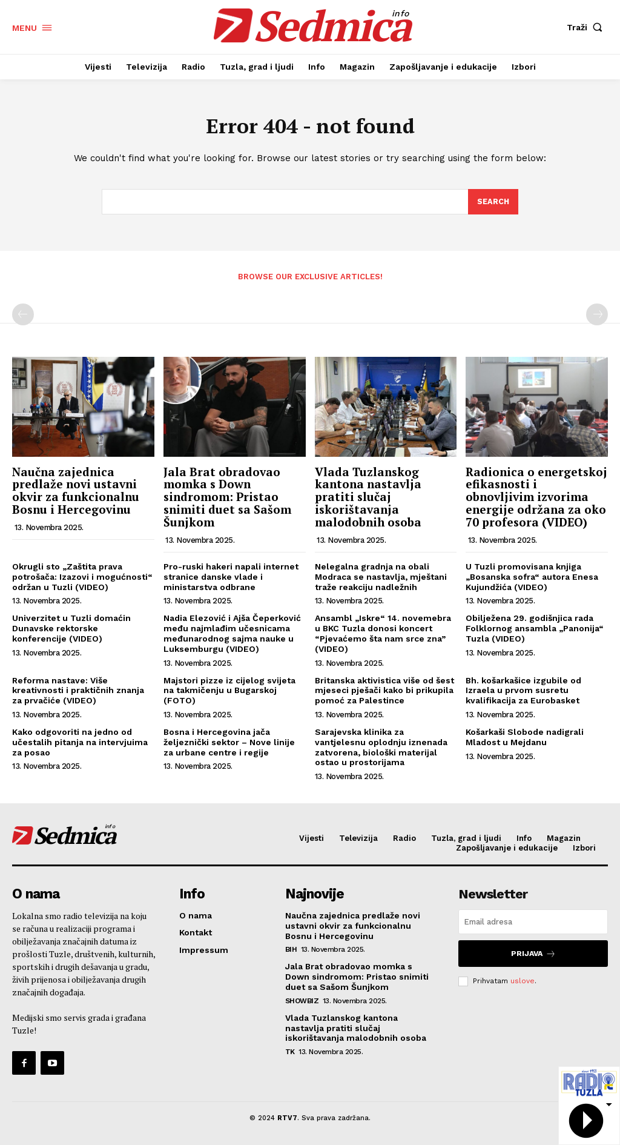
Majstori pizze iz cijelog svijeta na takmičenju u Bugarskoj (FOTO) (229, 692)
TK (290, 1053)
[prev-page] (23, 316)
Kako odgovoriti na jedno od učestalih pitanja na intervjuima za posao (80, 744)
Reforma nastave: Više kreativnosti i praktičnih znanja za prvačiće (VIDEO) (78, 692)
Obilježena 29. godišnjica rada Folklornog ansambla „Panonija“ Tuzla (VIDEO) (535, 630)
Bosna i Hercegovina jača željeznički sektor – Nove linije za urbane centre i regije (229, 744)
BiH (291, 950)
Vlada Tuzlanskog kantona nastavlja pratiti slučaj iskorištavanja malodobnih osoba (368, 498)
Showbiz (302, 1002)
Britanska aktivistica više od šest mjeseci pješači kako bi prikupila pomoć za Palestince (384, 692)
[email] (533, 923)
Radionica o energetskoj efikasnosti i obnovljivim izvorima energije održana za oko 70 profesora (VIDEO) (536, 498)
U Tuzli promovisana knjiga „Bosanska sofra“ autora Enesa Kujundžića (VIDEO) (532, 578)
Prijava (533, 954)
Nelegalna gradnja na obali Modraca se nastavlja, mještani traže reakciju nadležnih (381, 578)
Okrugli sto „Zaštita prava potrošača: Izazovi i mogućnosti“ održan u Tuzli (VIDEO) (82, 578)
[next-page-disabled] (597, 316)
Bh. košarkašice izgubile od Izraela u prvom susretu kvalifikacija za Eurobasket (523, 692)
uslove (522, 981)
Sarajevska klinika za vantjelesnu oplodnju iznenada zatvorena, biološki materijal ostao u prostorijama (381, 749)
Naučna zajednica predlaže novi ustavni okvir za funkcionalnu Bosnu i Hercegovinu (75, 492)
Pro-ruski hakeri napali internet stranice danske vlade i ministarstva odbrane (230, 578)
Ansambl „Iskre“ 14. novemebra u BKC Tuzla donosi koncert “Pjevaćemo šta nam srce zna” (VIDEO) (383, 635)
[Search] (492, 203)
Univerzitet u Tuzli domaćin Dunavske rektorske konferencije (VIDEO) (71, 630)
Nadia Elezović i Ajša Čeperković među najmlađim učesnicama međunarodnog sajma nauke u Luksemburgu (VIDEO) (232, 635)
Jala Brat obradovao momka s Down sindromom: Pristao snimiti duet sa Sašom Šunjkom (227, 498)
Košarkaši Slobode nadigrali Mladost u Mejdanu (525, 739)
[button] (587, 27)
